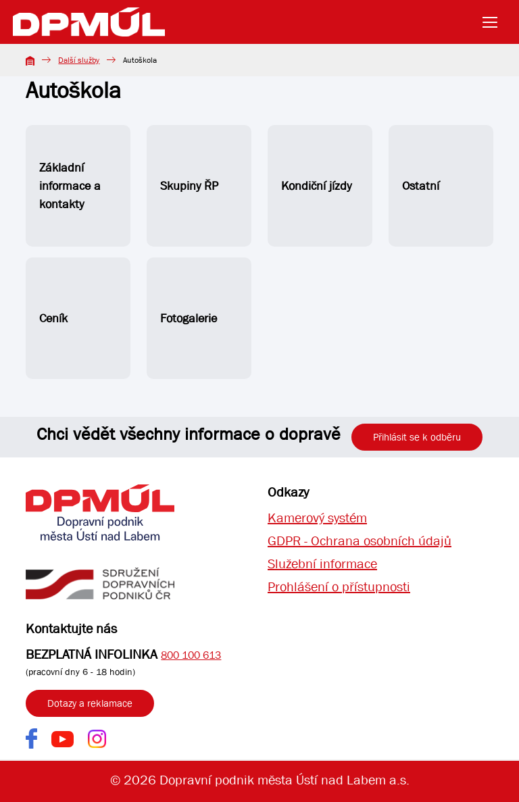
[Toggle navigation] (494, 22)
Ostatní (420, 186)
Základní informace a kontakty (70, 186)
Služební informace (322, 563)
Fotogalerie (188, 318)
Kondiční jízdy (316, 186)
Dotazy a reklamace (89, 703)
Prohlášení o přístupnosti (339, 586)
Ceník (53, 318)
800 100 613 (191, 655)
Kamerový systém (317, 517)
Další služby (78, 60)
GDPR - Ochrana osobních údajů (359, 540)
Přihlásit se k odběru (417, 437)
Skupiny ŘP (189, 186)
